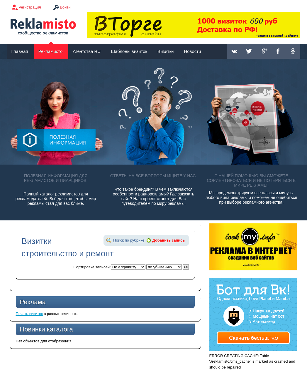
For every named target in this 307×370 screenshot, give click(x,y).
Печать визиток (29, 314)
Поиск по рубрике (128, 240)
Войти (65, 7)
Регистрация (30, 7)
